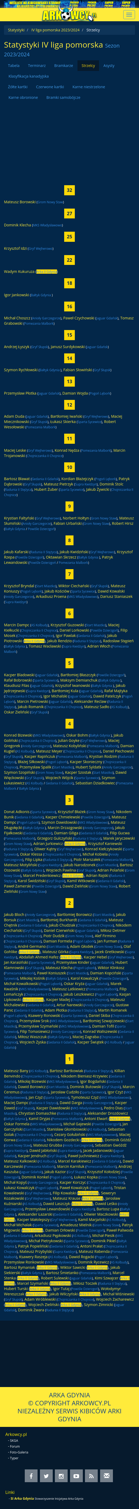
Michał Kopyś (15, 1182)
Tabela (13, 65)
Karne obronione (23, 97)
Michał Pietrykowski (46, 1240)
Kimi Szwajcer (106, 1277)
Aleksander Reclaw (90, 701)
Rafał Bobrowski (18, 680)
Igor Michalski (55, 696)
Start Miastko (45, 586)
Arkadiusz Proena (51, 596)
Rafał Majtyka (116, 690)
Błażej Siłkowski (31, 761)
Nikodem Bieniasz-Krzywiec (84, 1076)
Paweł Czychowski (78, 317)
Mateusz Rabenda (94, 1251)
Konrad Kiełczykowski (103, 848)
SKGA (14, 1440)
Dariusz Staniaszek (116, 596)
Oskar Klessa (31, 854)
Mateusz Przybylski (35, 1251)
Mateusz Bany (16, 1070)
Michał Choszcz (17, 317)
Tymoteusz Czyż (85, 1097)
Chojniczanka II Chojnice (45, 456)
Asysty (109, 65)
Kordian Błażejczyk (77, 478)
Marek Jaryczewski (119, 838)
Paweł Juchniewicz (83, 1155)
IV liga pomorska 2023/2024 (55, 29)
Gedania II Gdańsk (45, 479)
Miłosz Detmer (113, 930)
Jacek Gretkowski (109, 951)
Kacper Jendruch (32, 1155)
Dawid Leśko (106, 1203)
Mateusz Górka (55, 951)
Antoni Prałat (91, 1246)
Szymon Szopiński (19, 772)
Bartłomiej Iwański (67, 416)
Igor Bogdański (93, 1081)
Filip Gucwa (120, 832)
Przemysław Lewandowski (47, 1208)
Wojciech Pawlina (61, 870)
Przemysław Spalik (35, 767)
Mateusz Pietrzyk (58, 484)
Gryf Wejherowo (41, 248)
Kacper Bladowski (19, 674)
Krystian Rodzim (103, 756)
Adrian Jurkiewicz (48, 843)
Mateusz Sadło (96, 706)
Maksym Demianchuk (78, 680)
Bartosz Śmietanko (62, 1272)
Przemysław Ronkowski (24, 1262)
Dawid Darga (71, 1102)
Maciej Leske (15, 450)
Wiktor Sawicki (72, 1267)
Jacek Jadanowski (97, 1150)
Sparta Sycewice (89, 422)
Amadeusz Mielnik (76, 1224)
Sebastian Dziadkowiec (95, 782)
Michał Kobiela (95, 854)
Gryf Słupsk (39, 347)
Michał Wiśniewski (118, 1293)
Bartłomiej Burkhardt (58, 919)
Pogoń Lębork (100, 393)
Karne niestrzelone (88, 86)
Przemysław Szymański (38, 1026)
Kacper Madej (58, 999)
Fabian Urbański (68, 523)
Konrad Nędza (67, 450)
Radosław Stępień (118, 640)
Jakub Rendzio (59, 640)
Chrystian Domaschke (37, 1113)
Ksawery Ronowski (44, 1015)
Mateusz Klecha (59, 967)
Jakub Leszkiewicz (79, 994)
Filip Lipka (34, 859)
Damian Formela (57, 941)
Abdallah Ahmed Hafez (39, 956)
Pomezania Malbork (39, 323)
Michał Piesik (103, 1235)
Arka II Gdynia (46, 271)
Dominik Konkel (35, 1177)
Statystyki (16, 29)
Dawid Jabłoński (43, 1150)
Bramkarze (63, 65)
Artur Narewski (70, 1004)
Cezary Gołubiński (69, 1134)
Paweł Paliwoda (120, 1230)
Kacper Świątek (90, 1042)
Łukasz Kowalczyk (19, 1187)
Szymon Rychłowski (21, 369)
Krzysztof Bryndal (19, 585)
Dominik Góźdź (118, 1139)
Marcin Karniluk (70, 1166)
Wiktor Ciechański (73, 585)
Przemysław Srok (34, 1020)
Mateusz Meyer (49, 751)
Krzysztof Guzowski (67, 624)
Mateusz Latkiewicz (68, 988)
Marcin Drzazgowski (65, 827)
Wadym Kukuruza (19, 271)
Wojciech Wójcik (59, 777)
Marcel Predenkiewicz (42, 875)
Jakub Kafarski (16, 551)
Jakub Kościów (57, 591)
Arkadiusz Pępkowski (53, 1235)
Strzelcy (88, 65)
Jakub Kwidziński (74, 551)
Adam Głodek (81, 946)
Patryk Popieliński (33, 1246)
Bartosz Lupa (108, 1208)
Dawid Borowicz (32, 1086)
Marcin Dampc (16, 624)
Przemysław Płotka (20, 393)
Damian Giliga (66, 832)
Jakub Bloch (14, 914)
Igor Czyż (115, 1091)
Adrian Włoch (99, 646)
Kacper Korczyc (73, 1182)
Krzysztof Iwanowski (72, 685)
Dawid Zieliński (75, 886)
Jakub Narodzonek (80, 864)
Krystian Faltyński (19, 518)
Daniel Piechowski (118, 751)
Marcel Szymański (32, 1283)
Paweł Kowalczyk (74, 1187)
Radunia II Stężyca (18, 489)
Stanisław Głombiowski (67, 1129)
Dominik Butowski (85, 1086)
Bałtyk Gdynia (41, 295)
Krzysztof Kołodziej (103, 1171)
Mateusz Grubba (47, 1145)
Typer (14, 1458)
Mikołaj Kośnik (32, 978)
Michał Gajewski (77, 1123)
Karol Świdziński (32, 880)
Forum (15, 1446)
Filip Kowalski (64, 1192)
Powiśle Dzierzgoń (41, 529)
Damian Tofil (103, 1026)
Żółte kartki (17, 86)
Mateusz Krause (66, 1198)
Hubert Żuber (46, 489)
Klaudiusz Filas (16, 685)
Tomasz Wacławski (45, 646)
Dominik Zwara (31, 1309)
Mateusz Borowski (20, 201)
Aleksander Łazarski (35, 1214)
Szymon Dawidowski (59, 822)
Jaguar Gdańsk (106, 318)
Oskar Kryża (74, 983)
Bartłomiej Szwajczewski (104, 1020)
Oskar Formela (17, 1123)
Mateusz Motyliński (20, 864)
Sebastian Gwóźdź (110, 1145)
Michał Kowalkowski (21, 983)
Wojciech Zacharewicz (115, 1299)
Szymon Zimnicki (98, 1304)
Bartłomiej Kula (65, 690)
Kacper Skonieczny (86, 761)
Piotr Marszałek (87, 859)
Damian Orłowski (60, 1230)
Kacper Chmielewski (63, 816)
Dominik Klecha (17, 224)
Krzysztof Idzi (15, 248)
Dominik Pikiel (103, 1240)
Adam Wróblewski (40, 1299)
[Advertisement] (69, 140)
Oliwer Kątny (45, 848)
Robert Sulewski (55, 1277)
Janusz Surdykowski (68, 346)
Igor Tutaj (61, 1288)
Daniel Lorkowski (74, 630)
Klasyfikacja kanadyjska (29, 76)
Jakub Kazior (55, 1171)
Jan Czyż (36, 1097)
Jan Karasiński (16, 962)
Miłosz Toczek (85, 1283)
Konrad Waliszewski (100, 1031)
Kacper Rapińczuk (39, 756)
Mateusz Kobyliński (69, 745)
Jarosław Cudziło (65, 1091)
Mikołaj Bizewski (32, 1081)
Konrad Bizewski (18, 735)
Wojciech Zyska (32, 1042)
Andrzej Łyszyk (16, 346)
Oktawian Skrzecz (61, 557)
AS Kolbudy (39, 625)
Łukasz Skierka (63, 421)
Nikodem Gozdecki (63, 1139)
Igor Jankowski (16, 294)
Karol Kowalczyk (84, 978)
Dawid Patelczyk (107, 696)
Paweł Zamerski (17, 886)
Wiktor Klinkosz (111, 967)
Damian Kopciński (105, 972)
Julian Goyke (68, 740)
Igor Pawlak (66, 635)
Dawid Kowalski (111, 591)
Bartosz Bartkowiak (66, 1070)
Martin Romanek (112, 1010)
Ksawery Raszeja (33, 1256)
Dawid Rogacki (81, 1256)
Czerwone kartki (50, 86)
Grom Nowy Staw (50, 202)
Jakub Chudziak (62, 925)
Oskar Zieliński (16, 712)
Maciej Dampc (16, 1102)
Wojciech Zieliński (43, 1304)
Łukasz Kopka (86, 1177)
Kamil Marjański (92, 1219)
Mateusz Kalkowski (20, 1161)
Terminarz (37, 65)
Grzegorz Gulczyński (54, 838)
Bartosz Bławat (17, 478)
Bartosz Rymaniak (19, 1267)
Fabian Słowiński (77, 369)
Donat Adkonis (17, 811)
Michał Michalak (18, 1224)
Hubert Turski (16, 1288)
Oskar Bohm (77, 735)
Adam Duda (14, 416)
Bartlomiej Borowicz (74, 914)
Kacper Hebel (95, 956)
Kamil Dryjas (39, 1118)
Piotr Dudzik (54, 935)
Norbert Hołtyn (76, 518)
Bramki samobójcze (63, 97)
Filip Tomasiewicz (35, 1031)
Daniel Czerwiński (59, 930)
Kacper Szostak (78, 772)
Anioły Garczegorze (46, 318)
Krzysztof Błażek (72, 811)
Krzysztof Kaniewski (105, 843)
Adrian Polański (110, 870)
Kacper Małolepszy (33, 1219)
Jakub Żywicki (97, 489)
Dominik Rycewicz (93, 1262)
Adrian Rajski (97, 875)
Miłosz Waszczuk (32, 1036)
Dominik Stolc (112, 484)
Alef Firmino (105, 935)
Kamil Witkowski (81, 880)
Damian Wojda (75, 393)
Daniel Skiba (99, 1015)
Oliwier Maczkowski (101, 1214)
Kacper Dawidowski (53, 1107)
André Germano (32, 946)
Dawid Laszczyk (56, 1203)
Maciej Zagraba (85, 1036)
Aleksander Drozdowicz (108, 1113)
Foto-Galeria (19, 1452)
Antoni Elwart (96, 1118)
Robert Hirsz (122, 523)
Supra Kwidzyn (86, 484)
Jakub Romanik (31, 706)
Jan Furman (107, 941)
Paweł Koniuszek (51, 972)
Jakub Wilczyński (64, 1293)
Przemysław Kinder (72, 962)
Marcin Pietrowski (32, 701)
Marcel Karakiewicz (74, 1161)
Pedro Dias (113, 1107)
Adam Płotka (56, 1010)
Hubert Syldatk (88, 767)
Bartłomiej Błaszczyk (78, 674)
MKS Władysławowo (47, 225)
